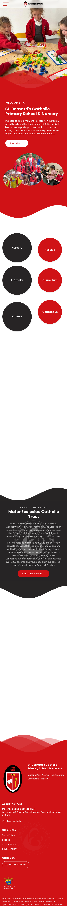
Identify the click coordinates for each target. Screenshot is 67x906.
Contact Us (50, 312)
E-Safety (17, 280)
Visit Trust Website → (33, 573)
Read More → (17, 143)
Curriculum (50, 280)
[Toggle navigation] (6, 4)
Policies (50, 249)
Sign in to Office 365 (15, 864)
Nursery (17, 247)
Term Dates (8, 835)
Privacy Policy (9, 848)
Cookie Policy (9, 844)
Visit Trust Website (12, 821)
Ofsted (17, 316)
